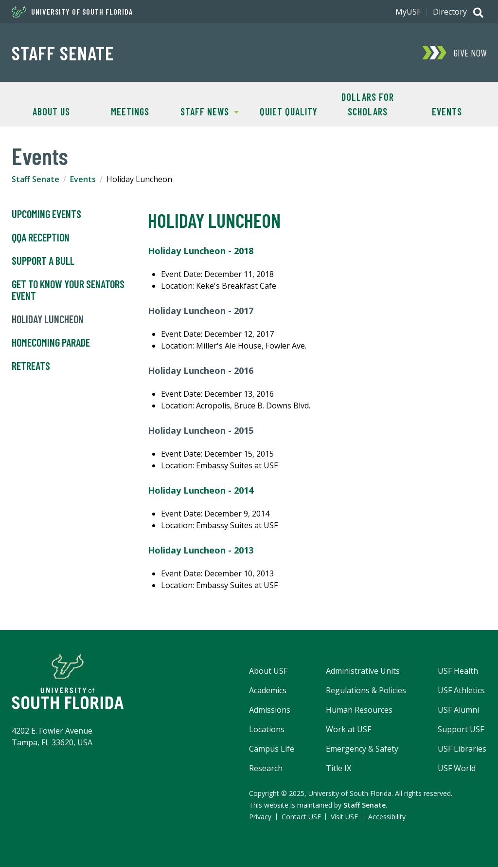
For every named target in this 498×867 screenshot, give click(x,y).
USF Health (458, 670)
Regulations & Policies (366, 690)
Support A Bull (43, 261)
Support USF (461, 729)
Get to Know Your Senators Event (68, 290)
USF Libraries (462, 748)
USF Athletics (461, 690)
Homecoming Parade (51, 343)
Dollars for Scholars (367, 104)
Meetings (130, 111)
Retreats (31, 366)
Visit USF (344, 816)
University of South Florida (72, 12)
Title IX (338, 768)
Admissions (269, 709)
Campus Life (271, 748)
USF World (457, 768)
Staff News (204, 110)
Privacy (260, 816)
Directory (450, 12)
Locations (267, 729)
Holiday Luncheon (48, 319)
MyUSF (408, 12)
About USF (268, 670)
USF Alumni (458, 709)
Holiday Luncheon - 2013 (200, 550)
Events (447, 111)
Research (266, 768)
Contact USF (301, 816)
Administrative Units (363, 670)
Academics (267, 690)
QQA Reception (41, 237)
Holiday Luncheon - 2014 (200, 490)
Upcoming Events (46, 214)
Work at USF (348, 729)
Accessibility (387, 816)
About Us (51, 111)
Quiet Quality (289, 111)
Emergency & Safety (362, 748)
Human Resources (359, 709)
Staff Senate (63, 52)
